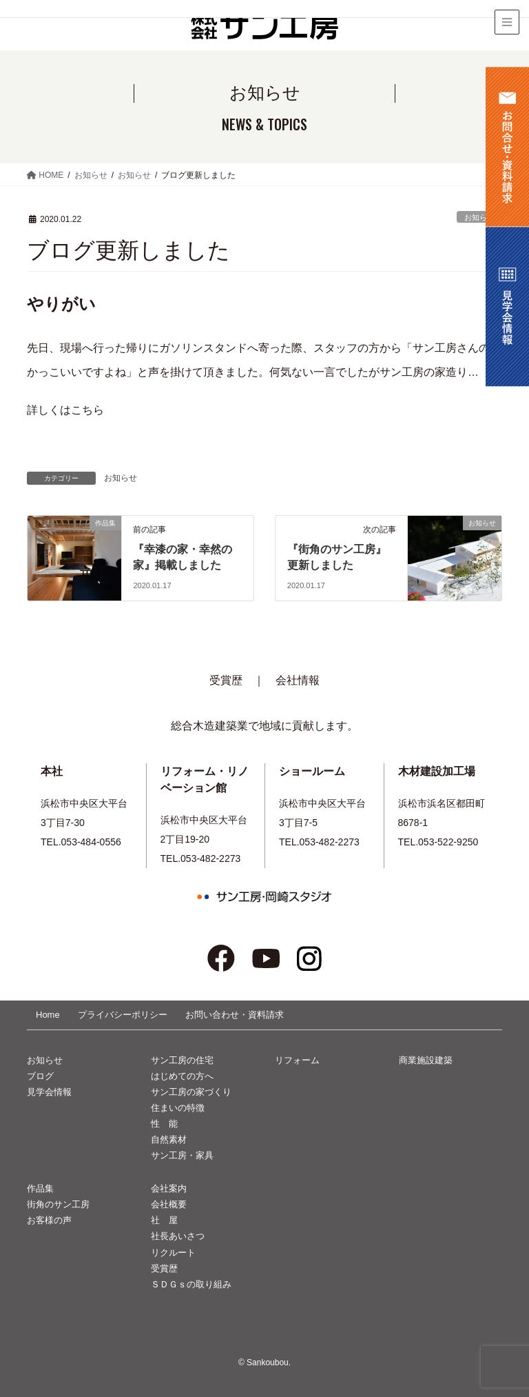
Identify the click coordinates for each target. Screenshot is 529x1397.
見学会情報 (49, 1092)
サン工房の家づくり (191, 1092)
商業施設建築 (426, 1060)
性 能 (164, 1123)
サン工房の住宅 (182, 1060)
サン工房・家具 (182, 1155)
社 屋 (164, 1220)
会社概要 (169, 1204)
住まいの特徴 (178, 1108)
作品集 (40, 1188)
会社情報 (298, 680)
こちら (87, 410)
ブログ (40, 1076)
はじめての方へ (182, 1076)
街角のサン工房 (58, 1204)
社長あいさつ (178, 1236)
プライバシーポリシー (122, 1014)
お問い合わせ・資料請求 (234, 1014)
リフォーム (297, 1060)
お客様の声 (49, 1220)
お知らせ (479, 217)
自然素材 (169, 1139)
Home (48, 1014)
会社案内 (169, 1188)
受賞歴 (225, 680)
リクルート (173, 1252)
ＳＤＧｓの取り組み (191, 1284)
